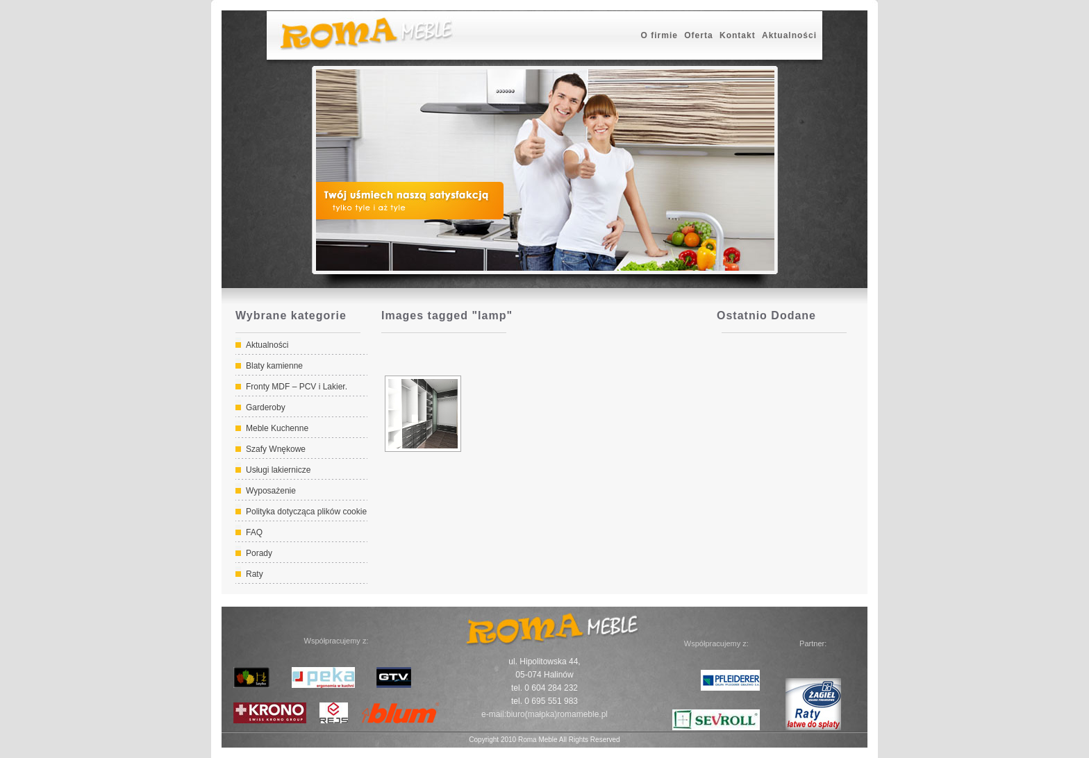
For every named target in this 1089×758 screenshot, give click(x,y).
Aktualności (789, 35)
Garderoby (265, 407)
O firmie (659, 35)
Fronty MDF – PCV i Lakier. (296, 386)
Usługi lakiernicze (278, 470)
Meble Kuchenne (277, 428)
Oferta (698, 35)
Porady (259, 553)
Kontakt (738, 35)
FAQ (254, 532)
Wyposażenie (271, 491)
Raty (254, 574)
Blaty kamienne (274, 366)
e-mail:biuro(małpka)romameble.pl (544, 714)
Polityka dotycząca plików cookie (306, 511)
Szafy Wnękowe (276, 449)
